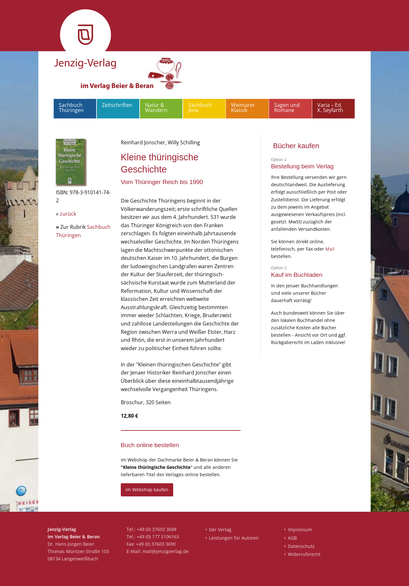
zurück (68, 213)
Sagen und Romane (287, 107)
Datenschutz (301, 546)
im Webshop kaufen (147, 489)
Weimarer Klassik (243, 107)
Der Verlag (220, 529)
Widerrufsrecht (304, 554)
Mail (330, 249)
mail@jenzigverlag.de (166, 551)
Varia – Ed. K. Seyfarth (330, 107)
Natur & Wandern (156, 107)
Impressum (300, 529)
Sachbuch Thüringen (71, 107)
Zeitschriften (117, 104)
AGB (292, 538)
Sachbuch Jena (200, 107)
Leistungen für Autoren (234, 538)
